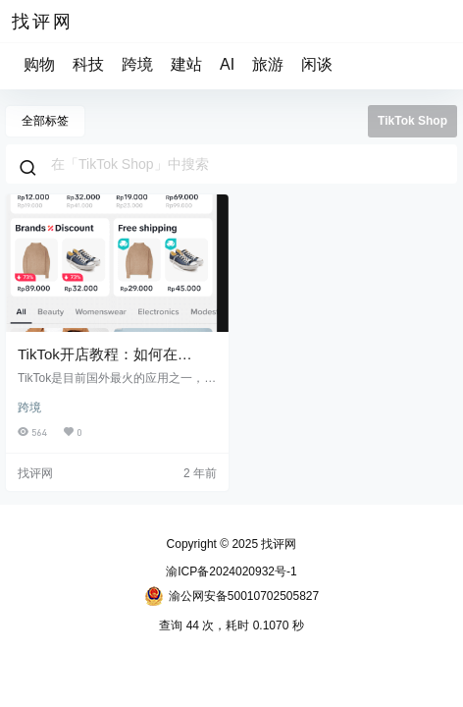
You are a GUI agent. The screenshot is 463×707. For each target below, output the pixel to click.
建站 (186, 64)
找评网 (277, 544)
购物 (39, 64)
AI (227, 64)
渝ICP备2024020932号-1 (231, 571)
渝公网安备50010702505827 (231, 596)
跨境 (137, 64)
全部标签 (45, 121)
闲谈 (317, 64)
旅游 (267, 64)
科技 (88, 64)
